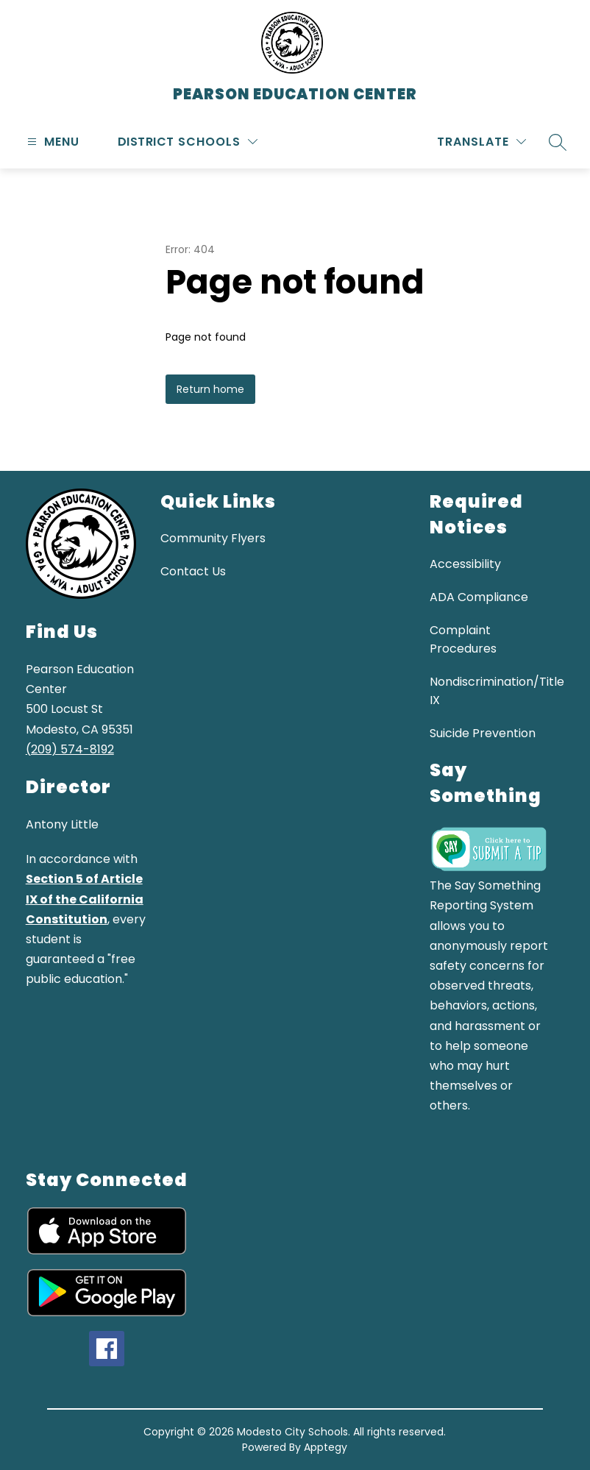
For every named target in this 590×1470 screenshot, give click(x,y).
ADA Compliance (479, 597)
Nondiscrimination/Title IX (497, 691)
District (146, 141)
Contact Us (193, 571)
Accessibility (465, 563)
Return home (210, 389)
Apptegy (325, 1447)
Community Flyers (213, 538)
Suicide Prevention (483, 733)
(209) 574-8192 (70, 749)
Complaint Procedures (463, 639)
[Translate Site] (481, 141)
